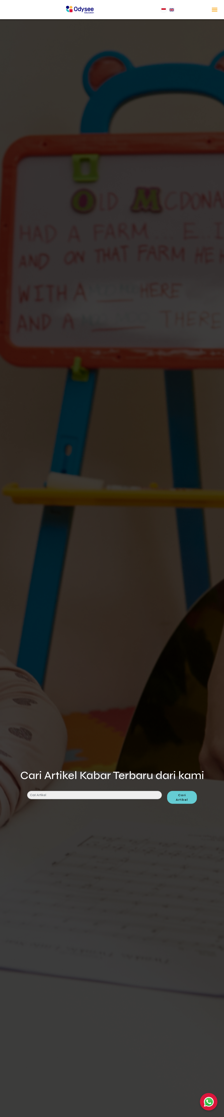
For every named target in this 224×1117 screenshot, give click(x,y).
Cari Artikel (182, 808)
